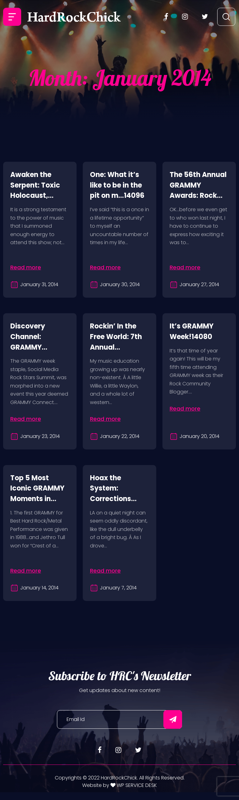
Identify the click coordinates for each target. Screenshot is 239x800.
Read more (26, 267)
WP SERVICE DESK (136, 792)
